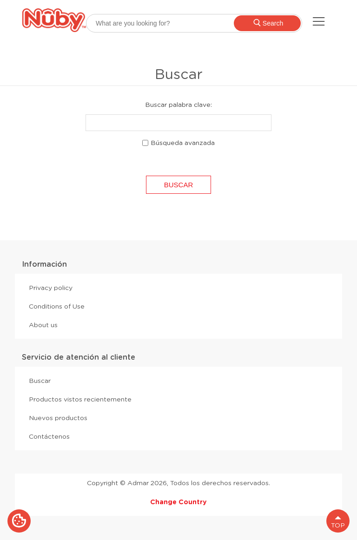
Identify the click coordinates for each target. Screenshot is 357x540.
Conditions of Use (57, 306)
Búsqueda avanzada (183, 142)
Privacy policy (51, 287)
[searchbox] (194, 23)
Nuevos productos (58, 417)
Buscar (40, 380)
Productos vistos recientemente (80, 399)
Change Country (178, 502)
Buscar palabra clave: (178, 104)
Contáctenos (49, 436)
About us (43, 325)
